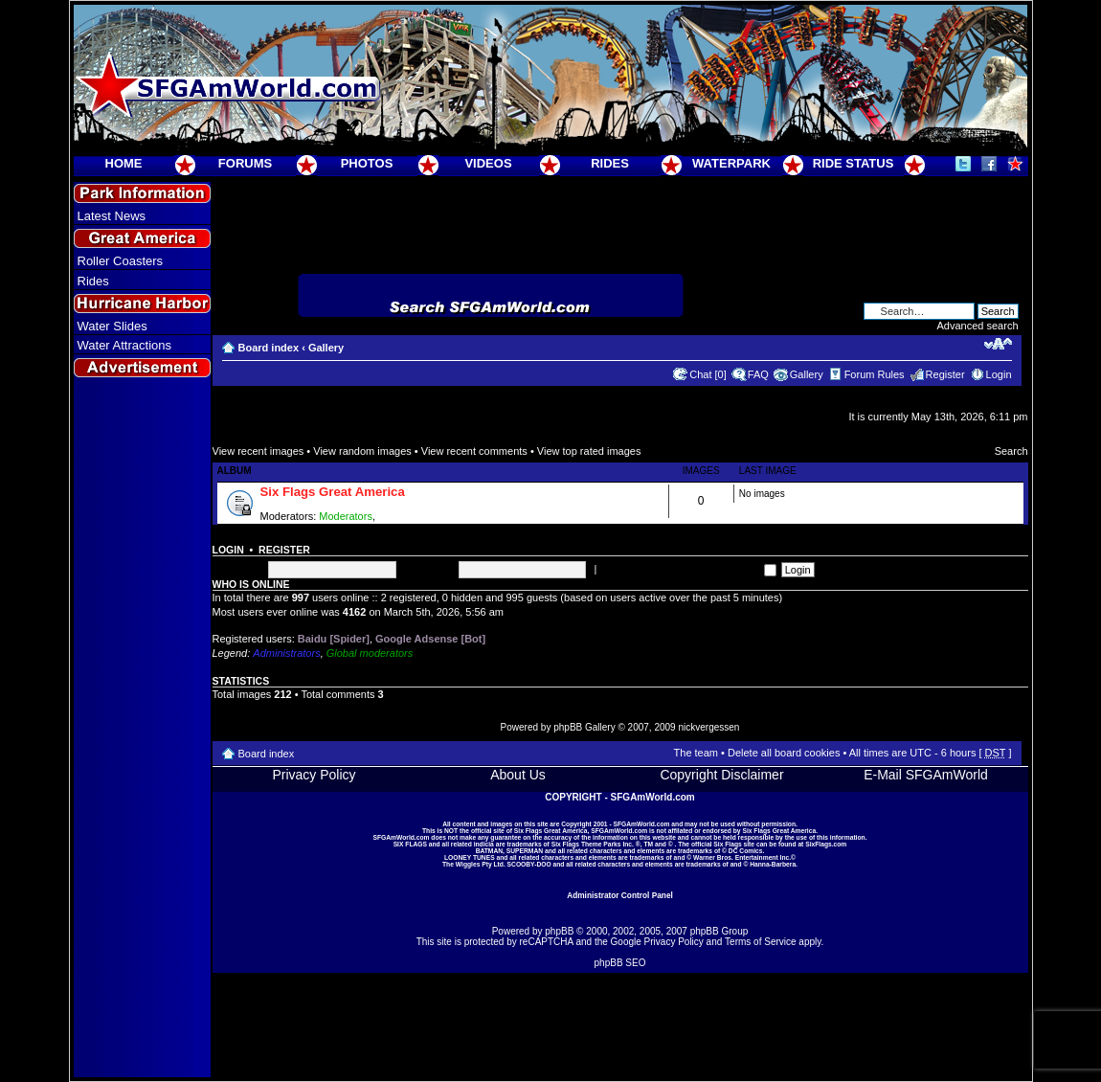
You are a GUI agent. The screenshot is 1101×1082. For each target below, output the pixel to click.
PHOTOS (367, 163)
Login (999, 374)
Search (1011, 451)
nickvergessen (708, 727)
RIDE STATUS (853, 163)
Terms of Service (760, 941)
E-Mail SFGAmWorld (926, 774)
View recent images (258, 451)
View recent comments (474, 451)
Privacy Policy (313, 774)
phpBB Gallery (584, 727)
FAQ (758, 374)
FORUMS (245, 163)
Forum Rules (874, 374)
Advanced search (978, 325)
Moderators (345, 516)
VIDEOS (487, 163)
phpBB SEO (620, 963)
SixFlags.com (825, 844)
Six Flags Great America (332, 492)
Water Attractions (125, 345)
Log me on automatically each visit (687, 569)
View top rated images (589, 451)
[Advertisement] (141, 728)
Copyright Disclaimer (721, 774)
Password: (428, 569)
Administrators (286, 653)
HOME (124, 163)
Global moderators (370, 653)
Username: (238, 569)
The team (696, 752)
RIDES (610, 163)
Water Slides (112, 326)
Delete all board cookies (784, 752)
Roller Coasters (121, 261)
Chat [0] (708, 374)
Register (945, 374)
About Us (518, 774)
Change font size (998, 343)
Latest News (112, 216)
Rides (93, 281)
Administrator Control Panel (620, 895)
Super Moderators (420, 516)
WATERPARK (731, 163)
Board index (269, 347)
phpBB (559, 931)
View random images (362, 451)
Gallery (326, 347)
